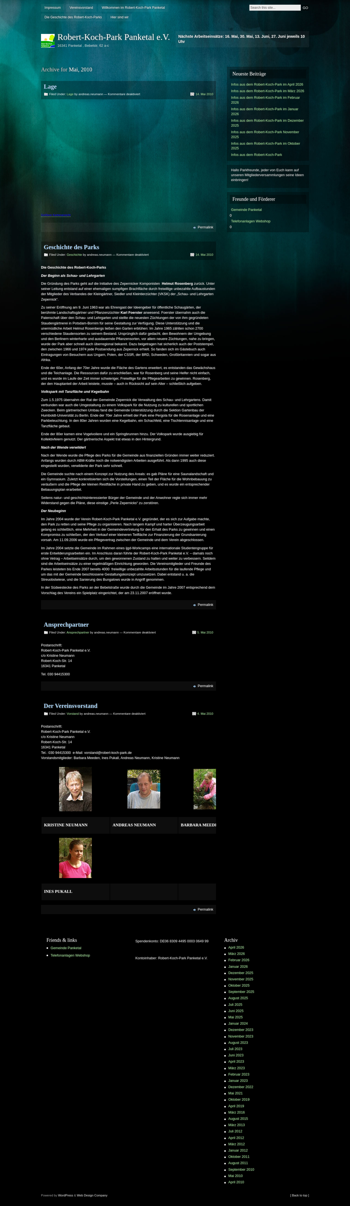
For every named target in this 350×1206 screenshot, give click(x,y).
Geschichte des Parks (71, 247)
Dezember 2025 (240, 973)
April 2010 (236, 1182)
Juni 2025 (236, 1011)
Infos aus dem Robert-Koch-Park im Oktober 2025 (265, 145)
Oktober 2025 (239, 985)
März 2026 (236, 954)
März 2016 (236, 1112)
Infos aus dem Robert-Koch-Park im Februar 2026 (265, 99)
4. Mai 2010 (205, 713)
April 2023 (236, 1061)
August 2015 (238, 1119)
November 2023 (240, 1036)
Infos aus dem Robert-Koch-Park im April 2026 (267, 84)
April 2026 (236, 947)
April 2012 (236, 1138)
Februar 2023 (238, 1074)
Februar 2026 (238, 960)
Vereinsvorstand (81, 8)
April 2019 (236, 1106)
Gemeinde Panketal (246, 210)
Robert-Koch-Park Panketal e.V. (113, 37)
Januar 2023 (238, 1081)
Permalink (205, 227)
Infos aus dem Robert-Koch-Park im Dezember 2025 (267, 122)
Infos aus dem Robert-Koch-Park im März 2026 (267, 91)
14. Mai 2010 (204, 94)
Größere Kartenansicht (56, 215)
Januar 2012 (238, 1150)
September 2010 (241, 1169)
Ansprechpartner (66, 624)
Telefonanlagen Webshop (250, 221)
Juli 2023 (235, 1049)
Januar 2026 (238, 966)
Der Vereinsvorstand (70, 705)
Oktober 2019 (239, 1099)
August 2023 (238, 1043)
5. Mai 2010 (205, 632)
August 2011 (238, 1163)
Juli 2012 (235, 1131)
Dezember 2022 (240, 1087)
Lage (50, 86)
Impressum (53, 8)
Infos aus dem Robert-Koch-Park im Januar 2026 (264, 111)
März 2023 (236, 1068)
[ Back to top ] (299, 1195)
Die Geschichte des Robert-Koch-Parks (73, 17)
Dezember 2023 (240, 1030)
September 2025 (241, 992)
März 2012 (236, 1144)
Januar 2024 (238, 1023)
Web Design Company (92, 1195)
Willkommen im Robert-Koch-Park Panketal (133, 8)
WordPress (65, 1195)
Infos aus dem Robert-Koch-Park (256, 155)
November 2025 (240, 979)
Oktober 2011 (239, 1157)
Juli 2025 (235, 1004)
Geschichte (74, 254)
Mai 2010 (235, 1176)
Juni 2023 (236, 1055)
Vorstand (73, 713)
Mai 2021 (235, 1093)
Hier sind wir (119, 17)
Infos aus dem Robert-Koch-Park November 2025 (265, 134)
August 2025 (238, 998)
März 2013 (236, 1125)
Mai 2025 (235, 1017)
